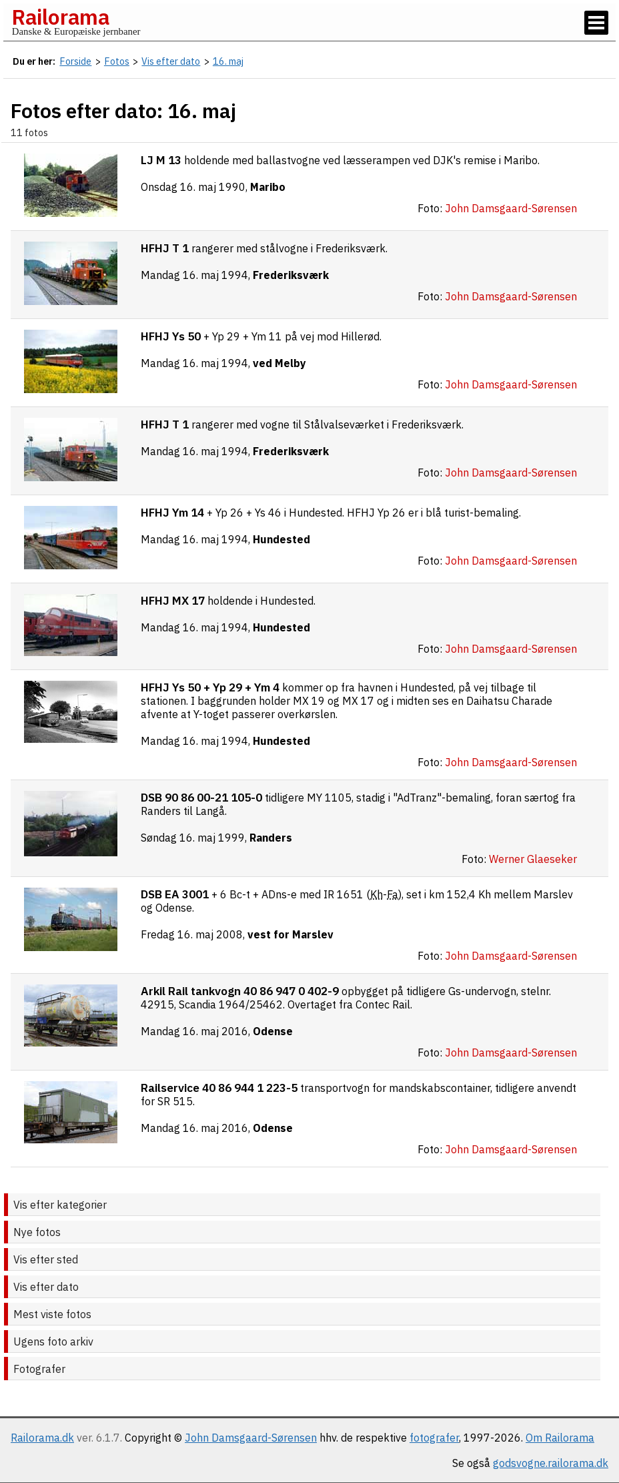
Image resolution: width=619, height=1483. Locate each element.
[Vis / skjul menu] (596, 23)
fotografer (434, 1437)
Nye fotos (37, 1232)
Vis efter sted (45, 1259)
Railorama (60, 16)
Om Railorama (560, 1437)
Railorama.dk (42, 1437)
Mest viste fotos (52, 1314)
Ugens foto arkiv (53, 1341)
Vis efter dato (46, 1286)
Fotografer (39, 1369)
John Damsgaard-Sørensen (251, 1437)
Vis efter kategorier (60, 1204)
